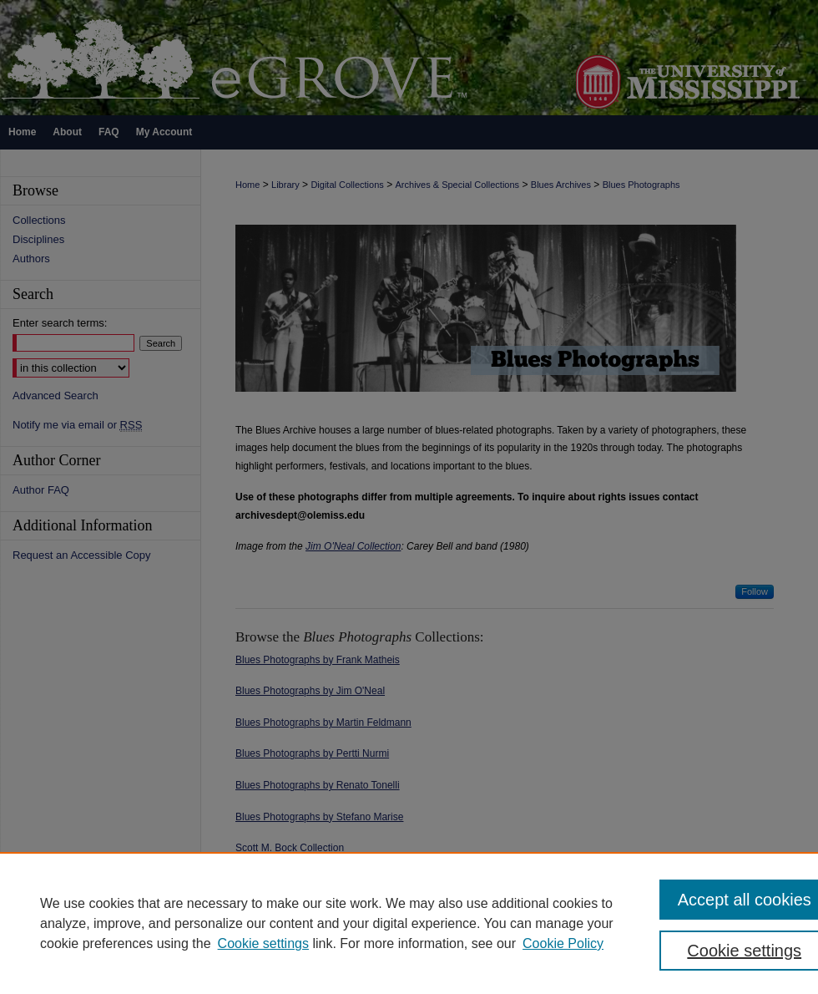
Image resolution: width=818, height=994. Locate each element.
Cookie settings (263, 943)
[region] (409, 923)
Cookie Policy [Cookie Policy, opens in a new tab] (563, 943)
